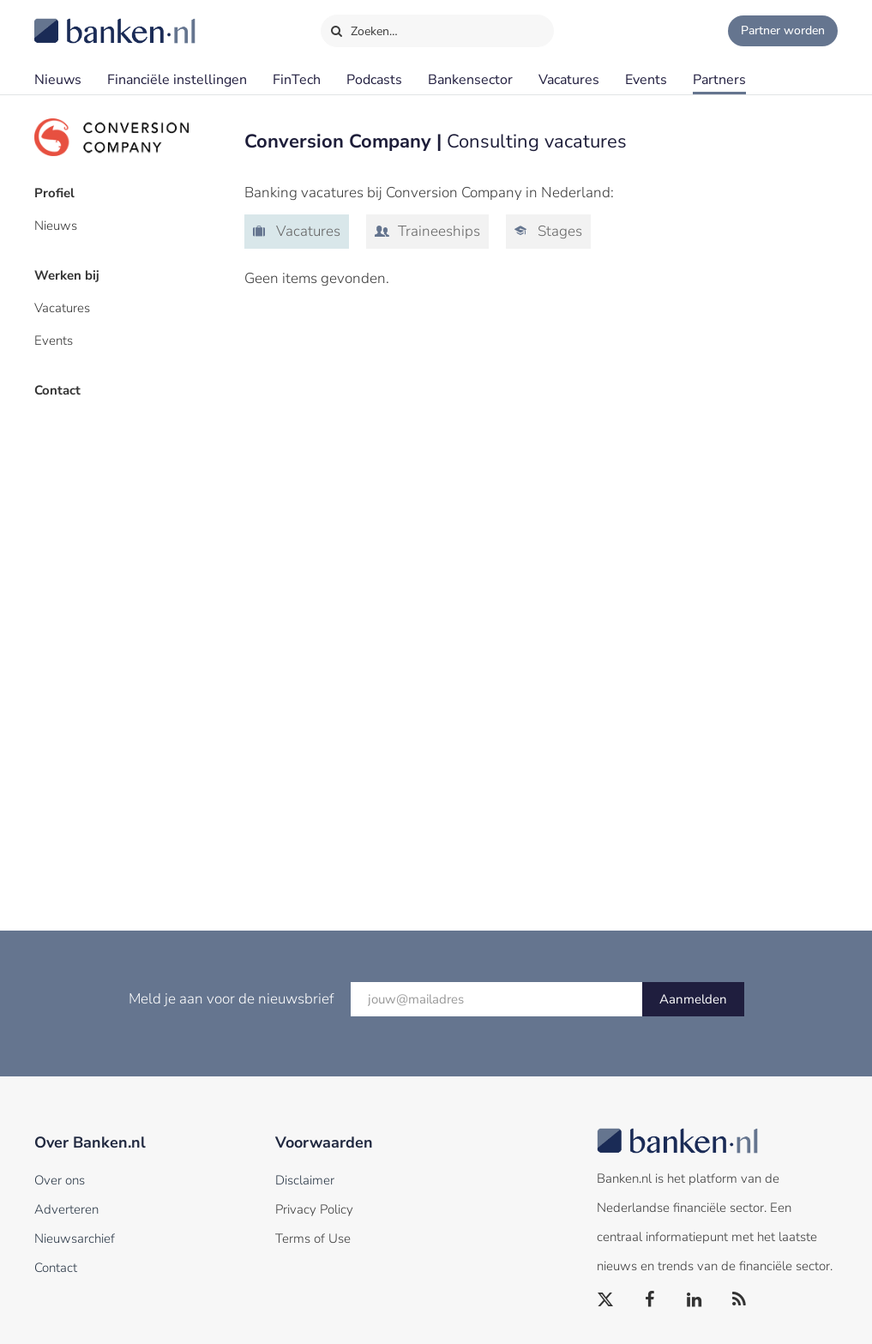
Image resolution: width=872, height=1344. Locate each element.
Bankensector (470, 79)
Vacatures (568, 79)
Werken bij (66, 275)
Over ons (59, 1180)
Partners (719, 79)
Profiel (54, 193)
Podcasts (374, 79)
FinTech (297, 79)
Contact (57, 390)
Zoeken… (364, 27)
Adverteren (66, 1209)
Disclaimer (304, 1180)
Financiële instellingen (177, 79)
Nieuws (57, 79)
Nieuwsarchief (74, 1238)
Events (646, 79)
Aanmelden (693, 999)
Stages (558, 231)
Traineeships (437, 231)
